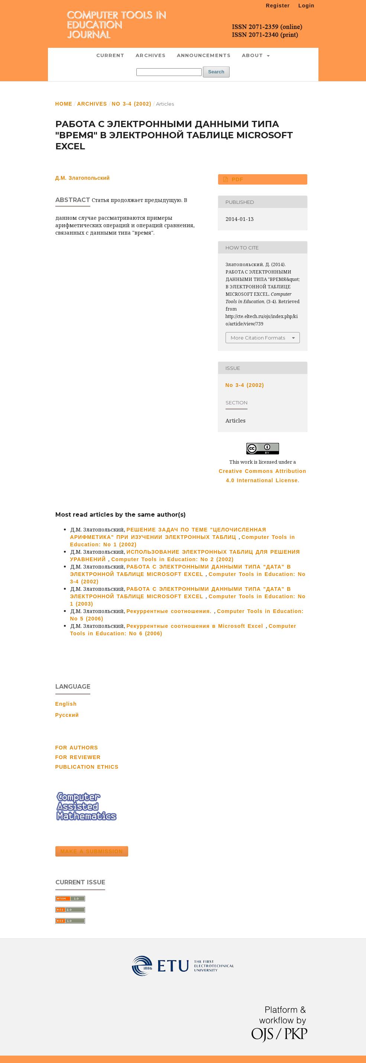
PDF (236, 179)
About (254, 55)
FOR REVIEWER (78, 757)
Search (216, 71)
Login (306, 6)
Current (110, 55)
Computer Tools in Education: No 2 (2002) (172, 559)
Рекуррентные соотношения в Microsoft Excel (196, 626)
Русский (67, 715)
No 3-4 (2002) (132, 104)
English (66, 704)
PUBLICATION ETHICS (87, 767)
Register (278, 6)
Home (63, 104)
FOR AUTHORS (76, 748)
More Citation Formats (258, 338)
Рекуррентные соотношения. (170, 611)
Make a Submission (92, 851)
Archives (151, 55)
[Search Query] (169, 72)
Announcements (204, 55)
